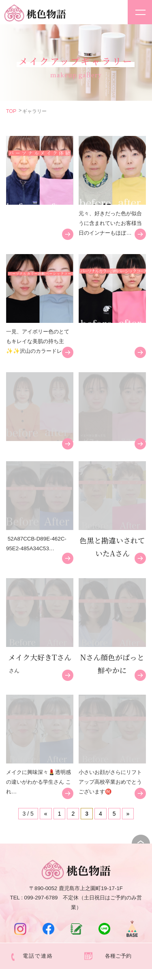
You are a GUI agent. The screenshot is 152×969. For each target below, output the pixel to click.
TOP (11, 111)
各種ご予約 (118, 956)
